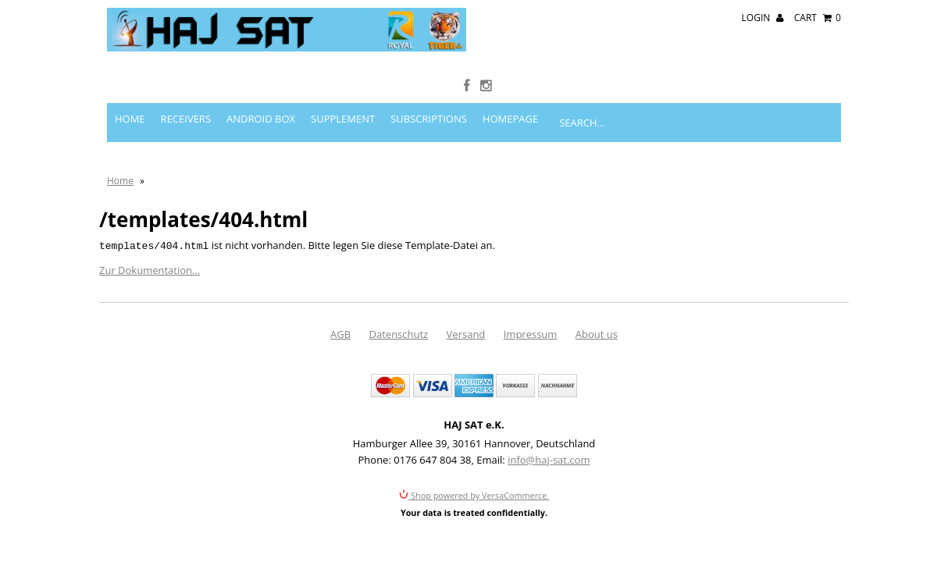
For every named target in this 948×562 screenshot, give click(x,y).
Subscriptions (428, 86)
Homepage (510, 86)
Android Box (260, 86)
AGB (340, 300)
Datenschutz (399, 300)
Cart (817, 17)
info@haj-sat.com (549, 425)
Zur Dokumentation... (149, 236)
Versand (466, 300)
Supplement (343, 86)
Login (763, 17)
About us (597, 300)
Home (130, 86)
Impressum (531, 300)
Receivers (186, 86)
